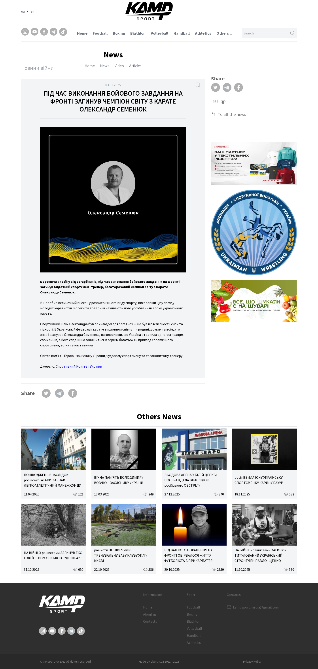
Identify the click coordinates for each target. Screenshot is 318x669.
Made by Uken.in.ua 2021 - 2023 (159, 661)
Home (82, 33)
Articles (135, 65)
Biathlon (138, 33)
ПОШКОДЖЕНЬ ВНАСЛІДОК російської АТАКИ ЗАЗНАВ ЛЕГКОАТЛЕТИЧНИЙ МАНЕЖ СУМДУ (52, 480)
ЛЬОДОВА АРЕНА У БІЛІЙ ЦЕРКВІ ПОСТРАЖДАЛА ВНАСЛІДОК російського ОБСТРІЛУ (190, 480)
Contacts (150, 621)
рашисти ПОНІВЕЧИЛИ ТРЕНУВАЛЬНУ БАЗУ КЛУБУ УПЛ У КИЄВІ (120, 555)
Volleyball (159, 33)
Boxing (119, 33)
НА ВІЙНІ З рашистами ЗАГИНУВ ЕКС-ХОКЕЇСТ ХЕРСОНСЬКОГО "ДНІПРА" (53, 555)
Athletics (203, 33)
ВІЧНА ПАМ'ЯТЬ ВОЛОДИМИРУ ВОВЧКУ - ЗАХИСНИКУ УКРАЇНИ (118, 480)
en (32, 11)
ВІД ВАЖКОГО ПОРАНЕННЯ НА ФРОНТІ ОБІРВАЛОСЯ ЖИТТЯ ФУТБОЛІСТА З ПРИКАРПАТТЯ (188, 555)
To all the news (232, 114)
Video (119, 65)
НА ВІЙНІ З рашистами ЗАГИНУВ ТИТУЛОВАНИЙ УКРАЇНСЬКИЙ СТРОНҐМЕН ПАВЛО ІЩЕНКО (260, 555)
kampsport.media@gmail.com (256, 607)
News (104, 65)
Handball (182, 33)
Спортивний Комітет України (79, 366)
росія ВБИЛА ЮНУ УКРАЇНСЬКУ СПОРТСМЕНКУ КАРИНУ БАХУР (259, 480)
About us (149, 614)
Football (100, 33)
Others (224, 33)
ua (23, 11)
